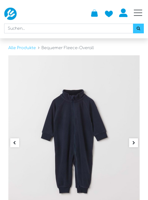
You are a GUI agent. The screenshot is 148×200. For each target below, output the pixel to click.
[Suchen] (138, 28)
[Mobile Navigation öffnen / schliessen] (138, 13)
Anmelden (123, 12)
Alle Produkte (22, 48)
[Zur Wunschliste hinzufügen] (108, 12)
